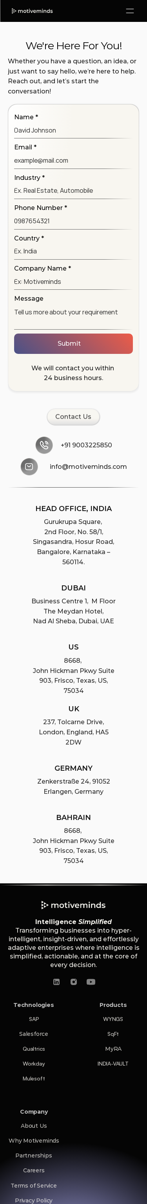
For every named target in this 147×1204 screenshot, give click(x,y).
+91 (66, 446)
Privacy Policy (34, 1200)
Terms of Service (34, 1185)
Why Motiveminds (34, 1140)
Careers (34, 1170)
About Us (34, 1125)
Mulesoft (34, 1078)
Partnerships (33, 1155)
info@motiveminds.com (88, 467)
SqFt (113, 1033)
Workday (34, 1063)
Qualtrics (34, 1048)
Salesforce (33, 1033)
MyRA (113, 1048)
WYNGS (113, 1019)
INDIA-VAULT (113, 1063)
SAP (34, 1019)
